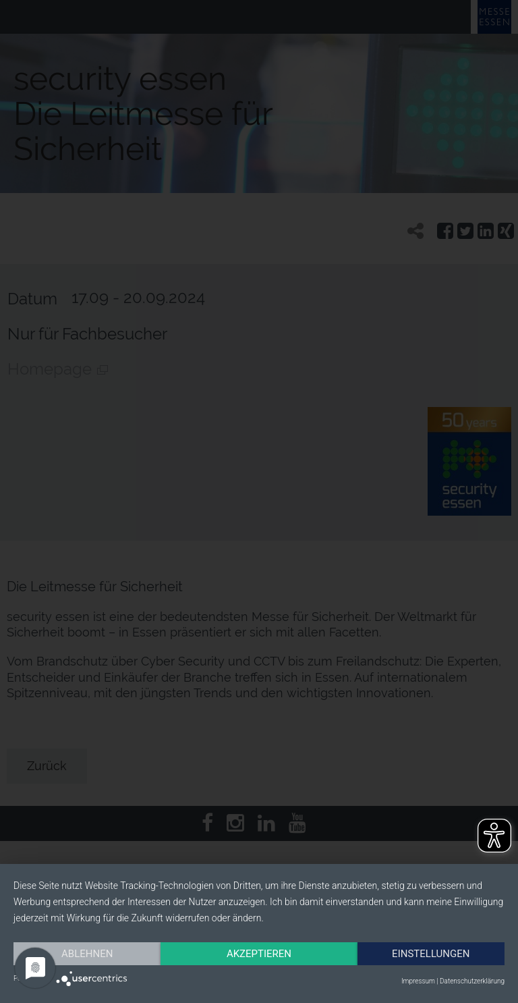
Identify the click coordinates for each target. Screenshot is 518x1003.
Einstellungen (430, 954)
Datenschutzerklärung (472, 981)
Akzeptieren (259, 954)
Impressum (418, 981)
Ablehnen (87, 954)
